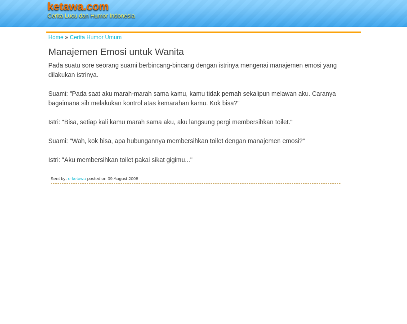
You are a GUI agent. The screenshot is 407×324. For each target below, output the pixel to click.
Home (56, 37)
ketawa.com (78, 6)
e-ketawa (77, 178)
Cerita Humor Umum (95, 37)
